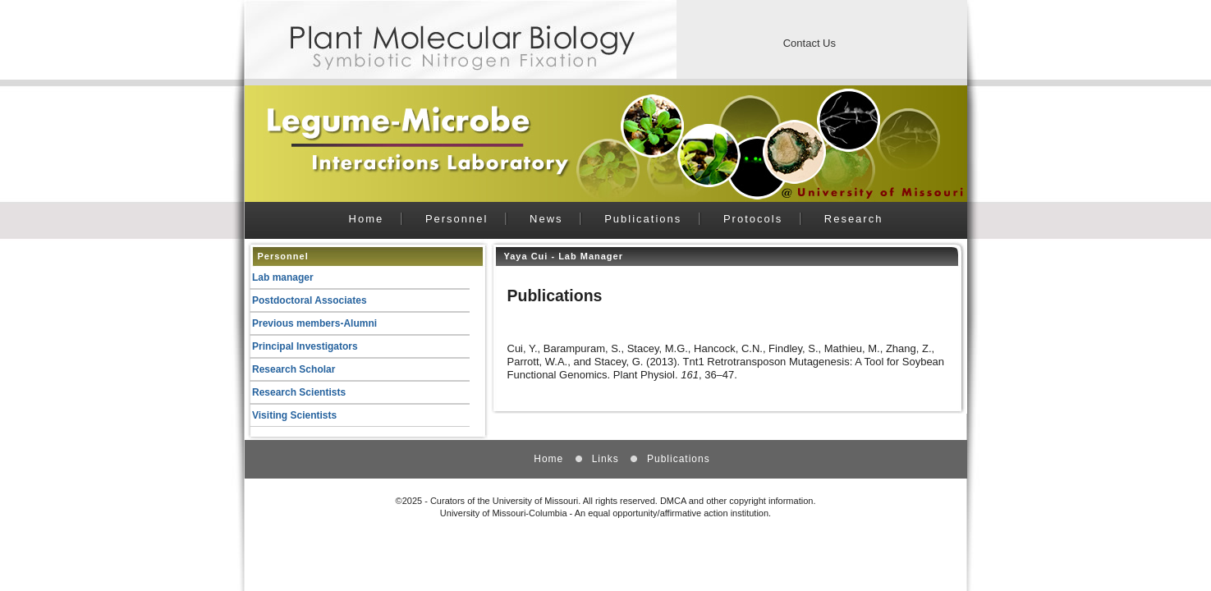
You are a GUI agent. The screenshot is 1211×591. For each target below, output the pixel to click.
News (546, 219)
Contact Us (809, 43)
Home (366, 219)
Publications (642, 219)
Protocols (752, 219)
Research (853, 219)
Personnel (457, 219)
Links (605, 459)
